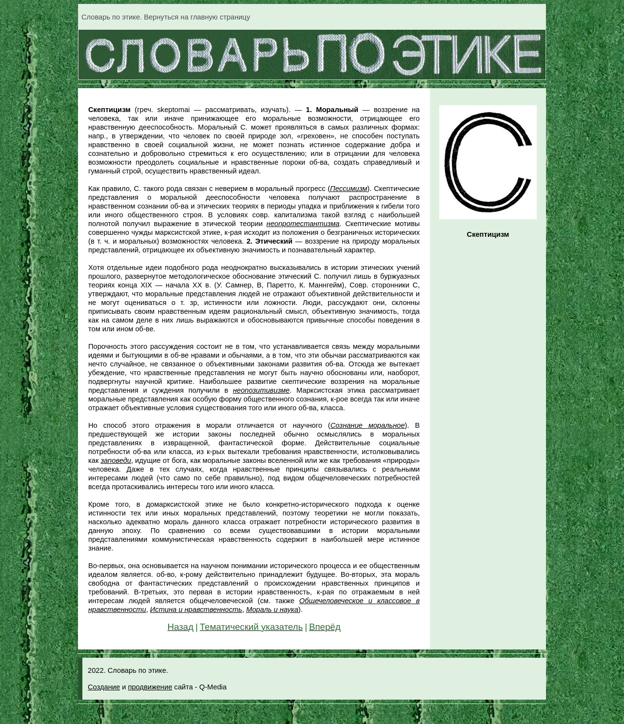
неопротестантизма (303, 224)
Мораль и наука (272, 609)
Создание (104, 687)
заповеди (115, 460)
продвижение (150, 687)
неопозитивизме (261, 390)
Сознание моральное (368, 425)
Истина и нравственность (196, 609)
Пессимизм (348, 188)
